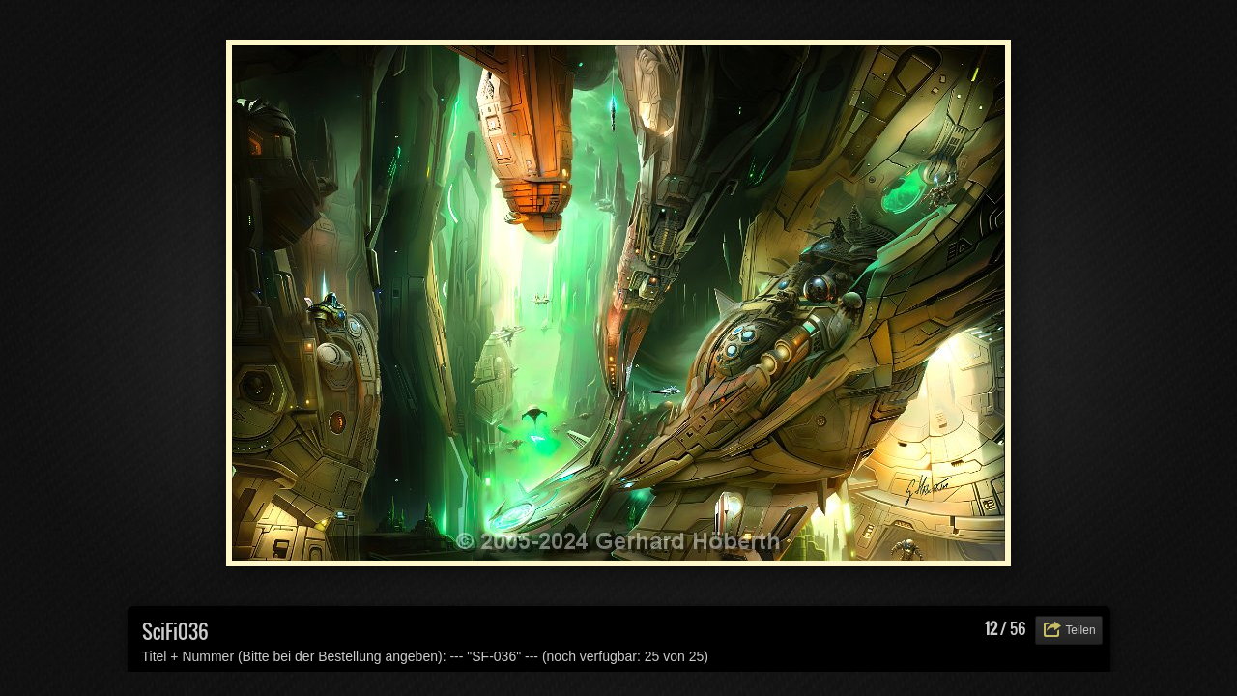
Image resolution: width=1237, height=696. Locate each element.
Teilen (1080, 630)
